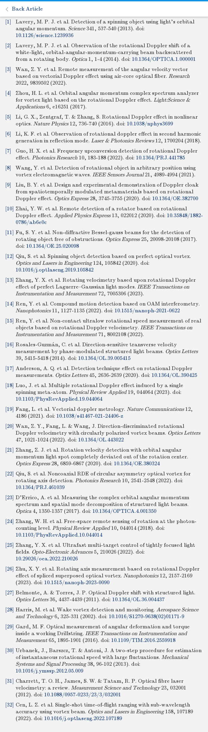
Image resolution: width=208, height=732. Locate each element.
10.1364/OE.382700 (175, 198)
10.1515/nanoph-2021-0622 (147, 311)
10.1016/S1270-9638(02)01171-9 (146, 616)
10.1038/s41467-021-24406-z (89, 416)
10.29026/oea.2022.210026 (47, 559)
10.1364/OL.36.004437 (138, 599)
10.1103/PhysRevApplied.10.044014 (59, 535)
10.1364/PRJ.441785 (160, 158)
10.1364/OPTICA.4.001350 (124, 511)
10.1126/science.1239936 (44, 35)
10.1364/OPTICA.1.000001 (164, 59)
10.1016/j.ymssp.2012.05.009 (49, 671)
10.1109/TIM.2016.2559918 (143, 640)
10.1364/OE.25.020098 (52, 246)
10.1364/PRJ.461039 (40, 487)
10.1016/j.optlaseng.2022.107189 (83, 718)
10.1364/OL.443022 (101, 440)
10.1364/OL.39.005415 (104, 358)
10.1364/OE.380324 (137, 463)
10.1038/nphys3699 (150, 124)
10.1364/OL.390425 (174, 375)
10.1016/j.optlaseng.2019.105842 (54, 270)
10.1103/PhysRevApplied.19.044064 (59, 399)
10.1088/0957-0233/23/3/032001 (82, 695)
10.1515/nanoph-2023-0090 (76, 582)
